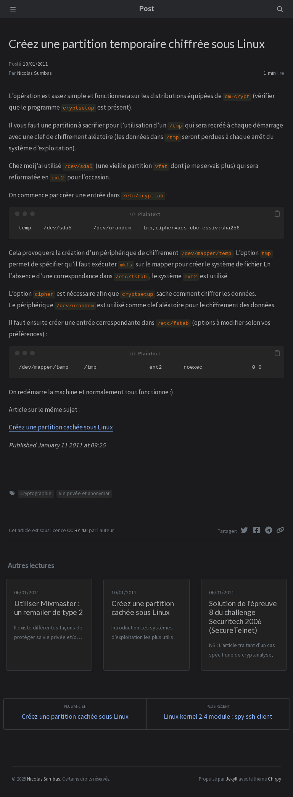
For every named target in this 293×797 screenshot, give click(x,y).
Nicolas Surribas (34, 73)
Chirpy (274, 779)
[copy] (277, 214)
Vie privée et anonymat (84, 493)
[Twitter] (245, 530)
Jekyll (231, 779)
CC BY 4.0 (78, 530)
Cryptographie (36, 493)
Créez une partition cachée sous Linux (61, 427)
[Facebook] (257, 530)
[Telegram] (269, 530)
